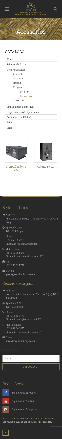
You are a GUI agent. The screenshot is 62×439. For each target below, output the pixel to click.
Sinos (10, 59)
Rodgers (17, 87)
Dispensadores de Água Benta (23, 112)
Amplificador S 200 (16, 168)
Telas (9, 122)
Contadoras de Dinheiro (20, 117)
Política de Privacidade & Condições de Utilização (28, 418)
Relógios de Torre (16, 64)
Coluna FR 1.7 (46, 166)
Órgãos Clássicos (16, 69)
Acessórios (26, 95)
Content (17, 74)
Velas (9, 127)
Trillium (24, 91)
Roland (17, 82)
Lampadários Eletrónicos (20, 106)
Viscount (18, 78)
